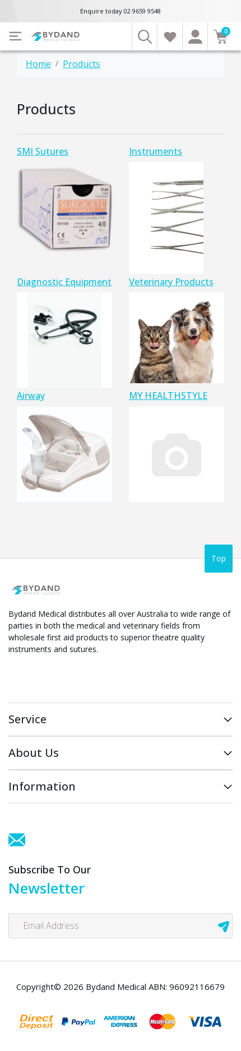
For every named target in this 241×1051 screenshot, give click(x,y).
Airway (31, 395)
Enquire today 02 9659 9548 (120, 11)
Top (218, 558)
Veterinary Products (171, 282)
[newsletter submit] (224, 925)
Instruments (155, 151)
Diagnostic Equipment (64, 282)
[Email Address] (120, 925)
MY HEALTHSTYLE (168, 395)
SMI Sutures (42, 151)
